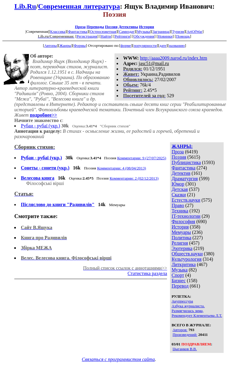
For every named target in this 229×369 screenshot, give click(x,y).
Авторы (50, 45)
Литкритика (183, 264)
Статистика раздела (147, 273)
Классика (57, 31)
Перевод (179, 285)
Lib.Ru (25, 6)
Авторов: (180, 330)
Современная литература (79, 6)
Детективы (128, 26)
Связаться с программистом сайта (118, 359)
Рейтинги (122, 36)
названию (177, 45)
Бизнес (178, 280)
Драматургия (184, 178)
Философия (183, 221)
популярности (145, 45)
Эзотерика (181, 248)
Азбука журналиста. (188, 306)
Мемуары (181, 232)
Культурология (186, 259)
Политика (181, 237)
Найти (106, 36)
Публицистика (186, 162)
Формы (80, 45)
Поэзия (111, 26)
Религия (179, 243)
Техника (179, 210)
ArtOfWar (194, 31)
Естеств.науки (185, 200)
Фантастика (77, 31)
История (146, 26)
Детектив (180, 173)
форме (125, 45)
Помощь (183, 36)
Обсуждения (144, 36)
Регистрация (87, 36)
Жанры (65, 45)
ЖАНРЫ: (182, 146)
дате (162, 45)
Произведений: (185, 334)
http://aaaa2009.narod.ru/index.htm (173, 58)
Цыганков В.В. (185, 349)
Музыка (143, 31)
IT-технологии (185, 216)
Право (177, 205)
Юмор (177, 183)
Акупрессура (182, 301)
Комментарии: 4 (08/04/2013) (121, 168)
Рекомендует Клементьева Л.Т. (196, 315)
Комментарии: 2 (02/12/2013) (134, 178)
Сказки (178, 194)
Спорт (177, 275)
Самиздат (126, 31)
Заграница (161, 31)
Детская (179, 189)
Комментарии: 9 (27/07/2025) (141, 158)
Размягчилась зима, (187, 310)
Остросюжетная (103, 31)
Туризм (178, 31)
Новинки (165, 36)
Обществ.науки (186, 253)
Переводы (95, 26)
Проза (80, 26)
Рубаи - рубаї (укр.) (40, 125)
